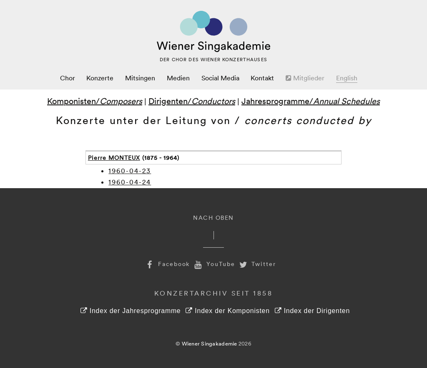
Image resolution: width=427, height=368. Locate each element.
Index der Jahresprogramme (130, 310)
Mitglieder (305, 78)
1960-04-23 (129, 171)
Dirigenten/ (191, 100)
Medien (178, 78)
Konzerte (99, 78)
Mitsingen (140, 78)
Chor (67, 78)
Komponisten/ (94, 100)
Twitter (257, 264)
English (346, 78)
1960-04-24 (129, 182)
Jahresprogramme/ (310, 100)
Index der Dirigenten (312, 310)
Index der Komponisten (227, 310)
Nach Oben (213, 217)
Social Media (220, 78)
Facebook (167, 264)
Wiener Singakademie (209, 343)
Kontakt (262, 78)
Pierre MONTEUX (114, 158)
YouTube (213, 264)
